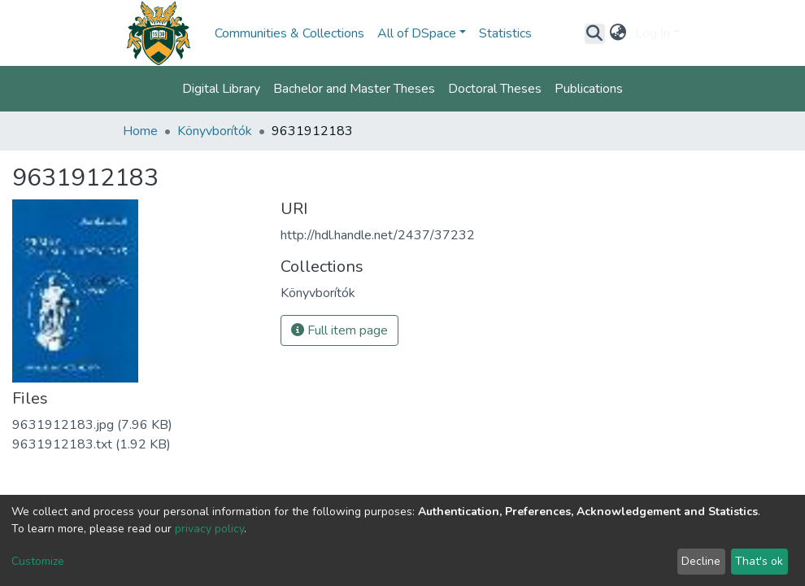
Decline (700, 561)
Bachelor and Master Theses (354, 89)
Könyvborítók (214, 131)
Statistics (505, 33)
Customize (37, 561)
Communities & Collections (289, 33)
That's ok (759, 561)
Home (140, 131)
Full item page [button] (339, 330)
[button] (618, 33)
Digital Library (221, 89)
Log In (652, 33)
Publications (589, 89)
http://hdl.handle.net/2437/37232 (378, 235)
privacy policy (209, 528)
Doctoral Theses (495, 89)
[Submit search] (595, 33)
